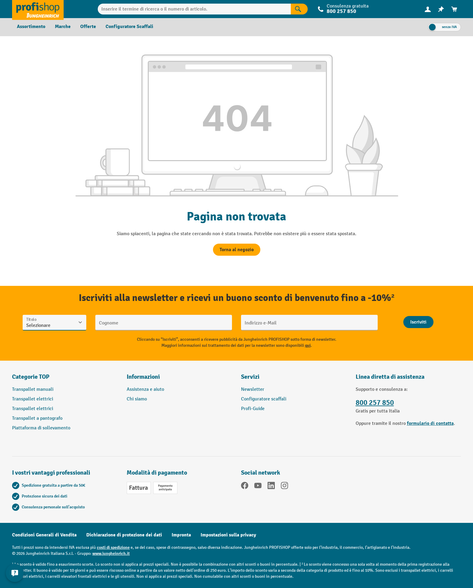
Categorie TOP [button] (30, 377)
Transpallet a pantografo (37, 418)
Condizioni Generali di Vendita (44, 535)
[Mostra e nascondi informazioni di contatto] (15, 573)
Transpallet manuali (32, 389)
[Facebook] (244, 487)
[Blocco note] (441, 9)
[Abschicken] (418, 322)
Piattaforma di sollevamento (41, 428)
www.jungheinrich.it (111, 553)
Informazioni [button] (143, 377)
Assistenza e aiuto (145, 389)
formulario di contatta (430, 423)
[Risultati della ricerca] (299, 9)
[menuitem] (427, 9)
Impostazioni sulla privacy (228, 535)
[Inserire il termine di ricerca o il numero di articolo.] (194, 9)
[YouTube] (258, 487)
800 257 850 (341, 11)
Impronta (181, 535)
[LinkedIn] (271, 487)
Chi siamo (137, 399)
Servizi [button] (250, 377)
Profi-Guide (253, 409)
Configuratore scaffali (263, 399)
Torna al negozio (237, 250)
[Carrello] (454, 9)
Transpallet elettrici (32, 399)
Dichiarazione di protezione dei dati (124, 535)
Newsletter (252, 389)
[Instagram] (284, 487)
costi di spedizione (113, 547)
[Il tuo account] (427, 9)
